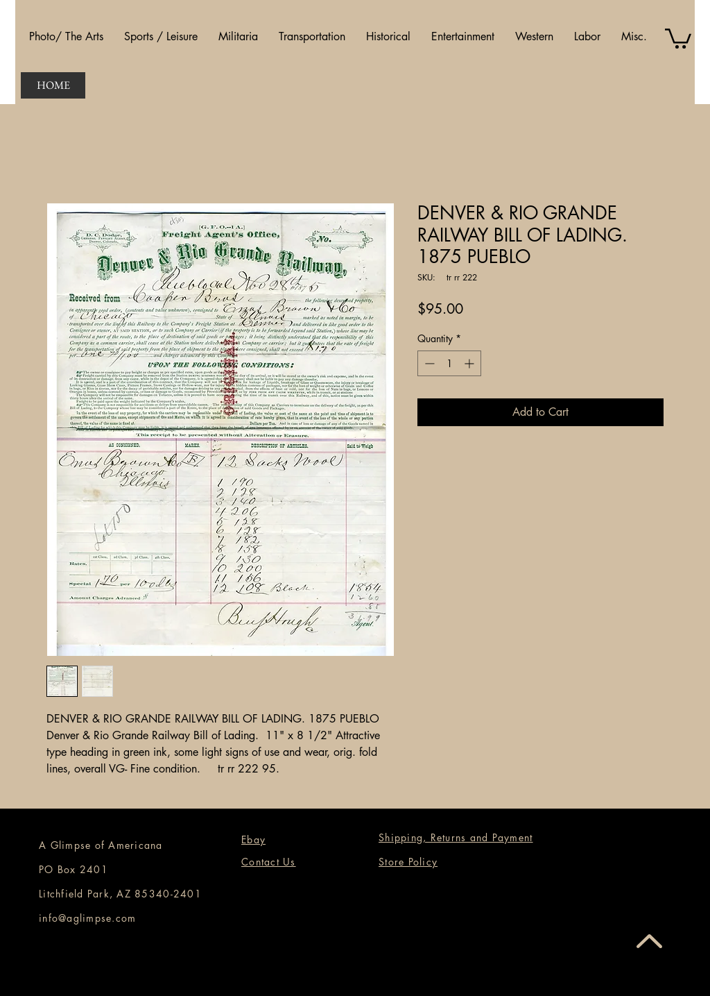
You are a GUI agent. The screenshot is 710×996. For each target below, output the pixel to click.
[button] (66, 37)
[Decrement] (428, 363)
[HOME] (53, 85)
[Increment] (470, 363)
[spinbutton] (449, 363)
